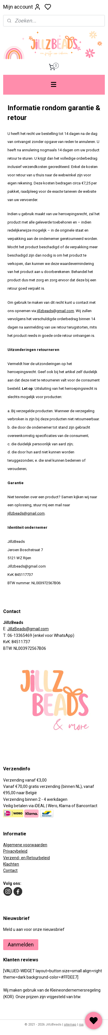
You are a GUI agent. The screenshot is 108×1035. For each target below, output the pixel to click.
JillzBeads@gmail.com (28, 629)
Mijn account (22, 6)
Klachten (11, 864)
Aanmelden (21, 945)
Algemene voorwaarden (25, 845)
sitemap (70, 1024)
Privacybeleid (15, 851)
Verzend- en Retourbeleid (26, 858)
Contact (10, 870)
